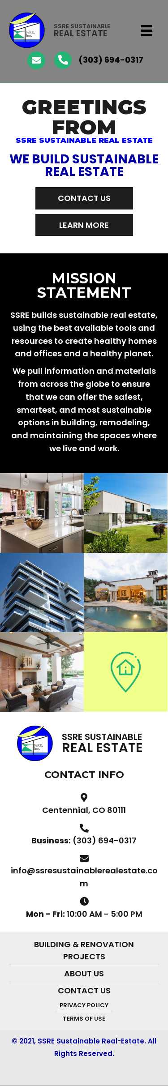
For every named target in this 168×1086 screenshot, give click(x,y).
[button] (84, 198)
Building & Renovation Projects (84, 950)
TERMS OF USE (84, 1018)
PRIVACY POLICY (84, 1005)
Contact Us (84, 990)
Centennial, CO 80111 (84, 810)
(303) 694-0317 (110, 59)
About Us (84, 973)
